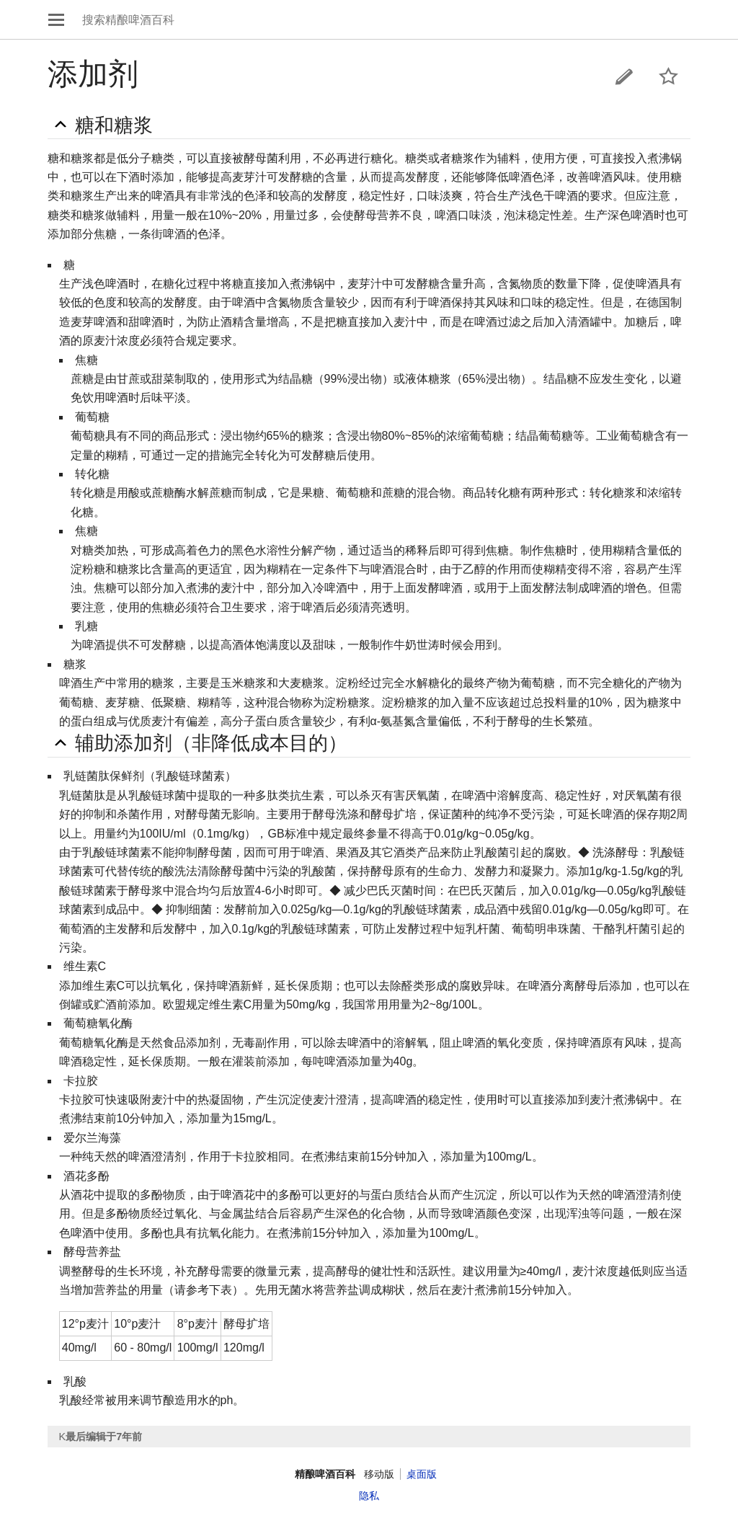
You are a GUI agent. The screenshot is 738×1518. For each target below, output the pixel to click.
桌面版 (421, 1474)
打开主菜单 (56, 19)
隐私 (369, 1495)
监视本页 (668, 76)
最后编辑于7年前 (104, 1436)
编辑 (624, 76)
